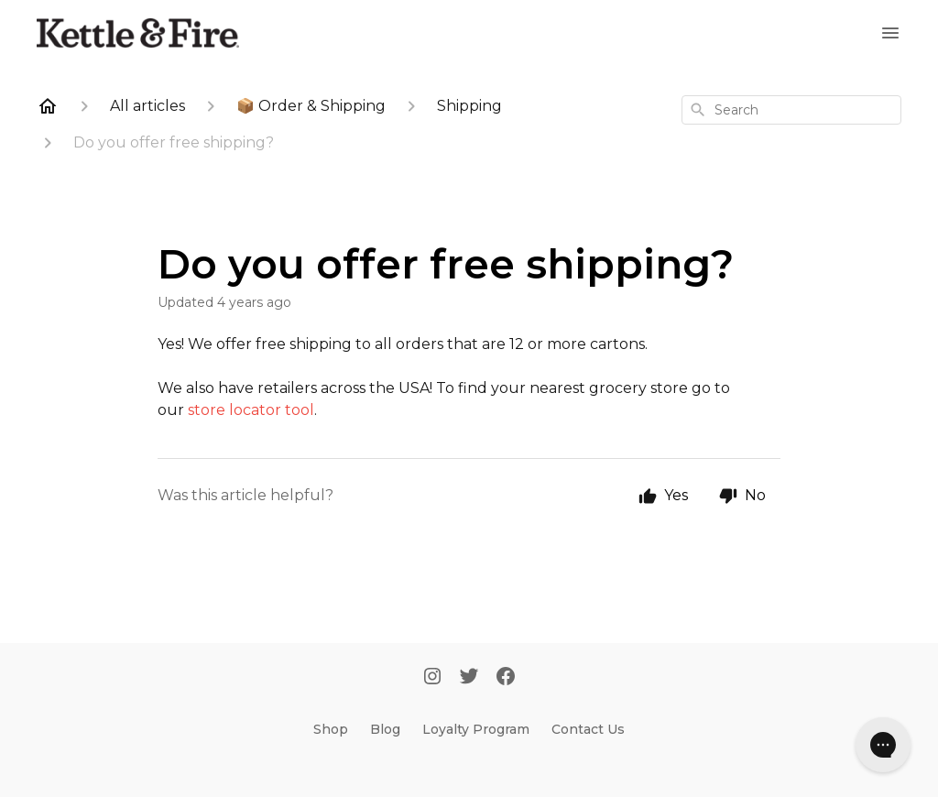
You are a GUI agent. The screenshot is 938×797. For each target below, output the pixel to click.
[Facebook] (506, 678)
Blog (385, 729)
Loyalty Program (475, 729)
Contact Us (588, 729)
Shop (330, 729)
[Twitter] (469, 678)
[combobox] (791, 110)
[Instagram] (432, 678)
